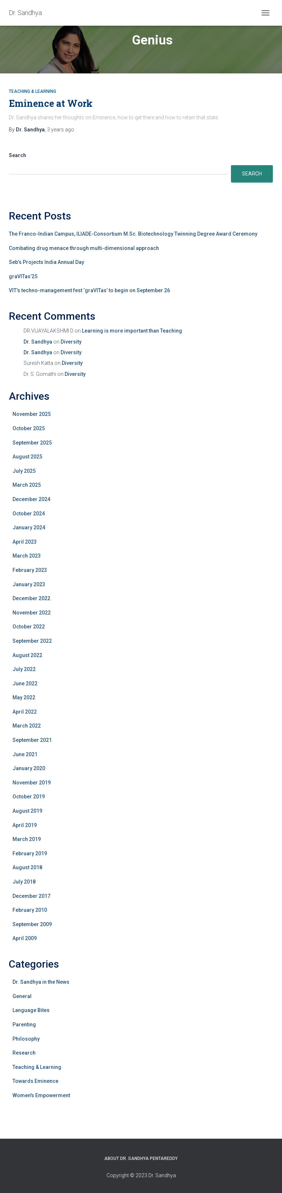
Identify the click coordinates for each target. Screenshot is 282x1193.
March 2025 (26, 485)
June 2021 (24, 754)
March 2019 (26, 839)
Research (24, 1053)
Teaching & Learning (32, 91)
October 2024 (28, 513)
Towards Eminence (35, 1081)
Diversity (71, 342)
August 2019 (27, 811)
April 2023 (24, 542)
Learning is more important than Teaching (132, 331)
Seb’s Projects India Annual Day (46, 262)
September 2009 (32, 924)
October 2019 (28, 796)
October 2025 (28, 428)
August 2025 (27, 457)
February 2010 (29, 910)
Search (17, 155)
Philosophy (26, 1039)
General (22, 996)
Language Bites (31, 1010)
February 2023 (29, 570)
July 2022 (24, 669)
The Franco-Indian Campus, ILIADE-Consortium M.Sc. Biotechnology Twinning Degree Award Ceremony (133, 234)
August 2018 (27, 867)
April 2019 (24, 825)
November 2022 (31, 613)
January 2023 (28, 584)
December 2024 (31, 499)
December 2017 (31, 896)
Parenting (24, 1024)
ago (60, 130)
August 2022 (27, 655)
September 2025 (32, 443)
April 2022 (24, 712)
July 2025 (24, 471)
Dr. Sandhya (38, 342)
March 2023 (26, 556)
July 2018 (24, 882)
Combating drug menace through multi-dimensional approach (84, 248)
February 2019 (29, 853)
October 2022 (28, 627)
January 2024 (28, 527)
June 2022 (24, 683)
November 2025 (31, 414)
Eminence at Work (51, 103)
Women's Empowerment (41, 1095)
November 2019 (31, 783)
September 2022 (32, 641)
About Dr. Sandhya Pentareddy (141, 1158)
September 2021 (32, 740)
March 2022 (26, 726)
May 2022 (23, 697)
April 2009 (24, 938)
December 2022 (31, 598)
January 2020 (28, 768)
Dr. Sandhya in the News (40, 982)
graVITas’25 (23, 276)
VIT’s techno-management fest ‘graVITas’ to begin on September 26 (89, 290)
